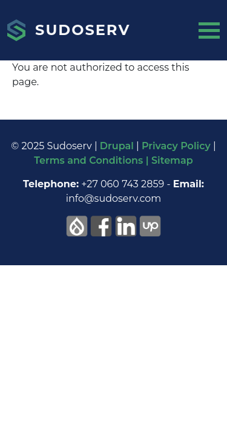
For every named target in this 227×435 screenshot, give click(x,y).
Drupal (117, 146)
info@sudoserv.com (114, 198)
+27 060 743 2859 (122, 184)
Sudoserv (82, 30)
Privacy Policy (176, 146)
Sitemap (172, 160)
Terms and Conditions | (92, 160)
